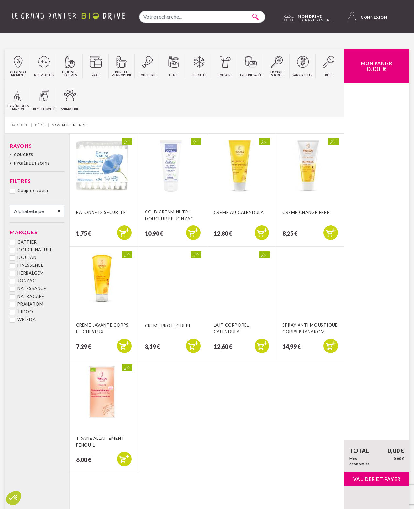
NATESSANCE (31, 288)
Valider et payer (377, 479)
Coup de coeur (33, 190)
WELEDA (26, 319)
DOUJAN (27, 257)
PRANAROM (30, 304)
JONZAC (26, 280)
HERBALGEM (30, 273)
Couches (23, 154)
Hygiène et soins (32, 163)
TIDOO (25, 311)
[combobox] (202, 17)
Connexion (367, 17)
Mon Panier (376, 66)
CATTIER (27, 241)
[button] (13, 498)
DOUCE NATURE (35, 249)
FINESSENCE (30, 265)
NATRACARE (30, 296)
